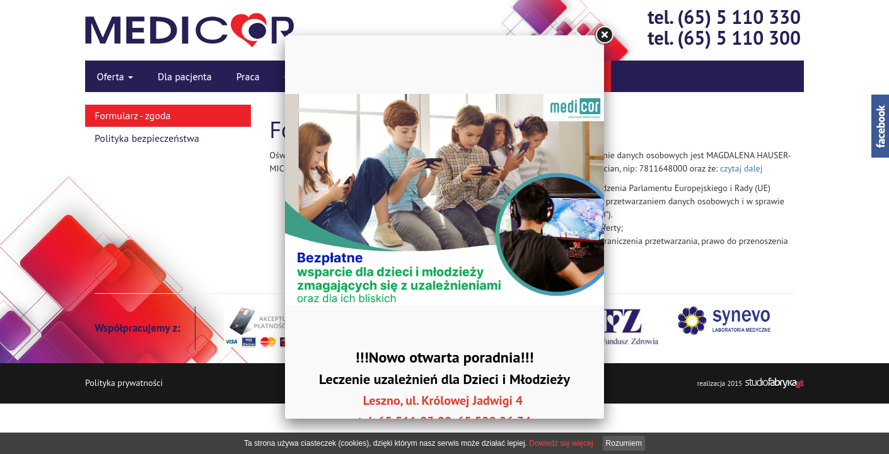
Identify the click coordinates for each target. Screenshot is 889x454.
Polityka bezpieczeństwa (147, 138)
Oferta (115, 76)
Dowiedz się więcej (561, 443)
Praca (248, 76)
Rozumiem (624, 443)
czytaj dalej (741, 168)
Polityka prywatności (124, 382)
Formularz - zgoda (133, 115)
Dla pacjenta (185, 76)
